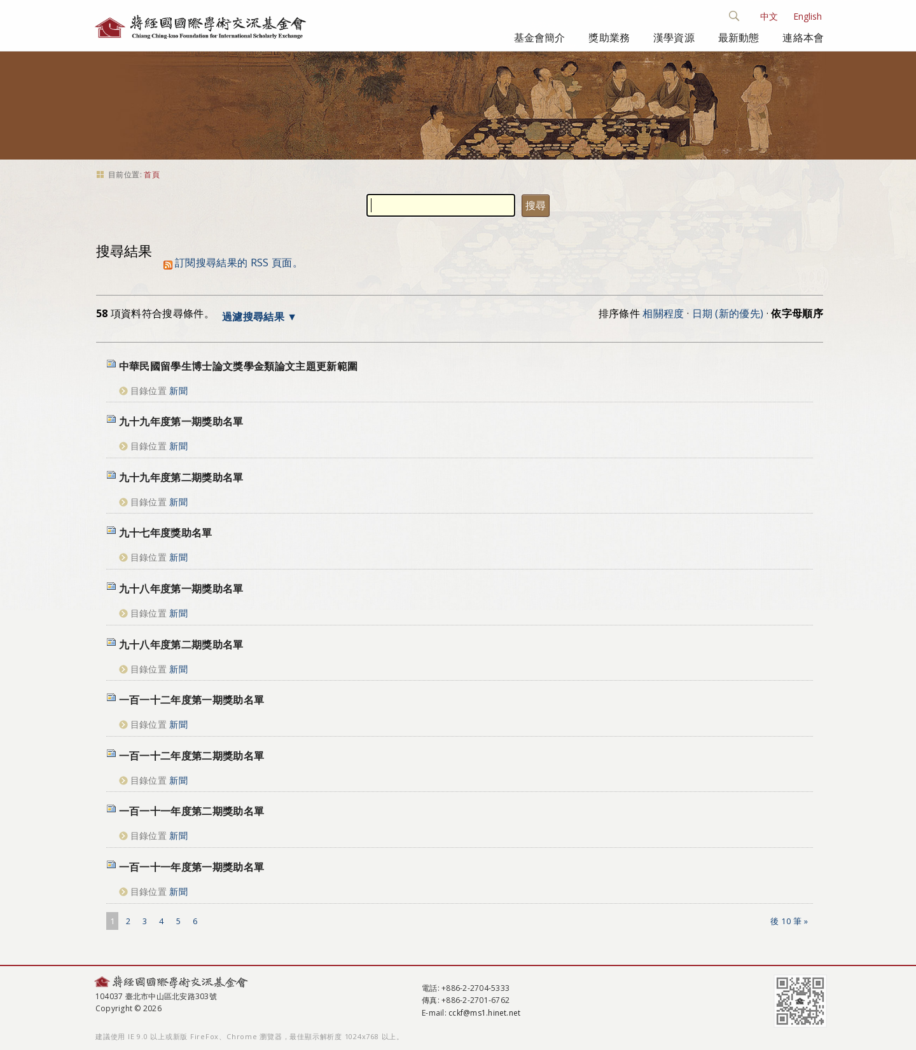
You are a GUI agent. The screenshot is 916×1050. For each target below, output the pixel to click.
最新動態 (739, 37)
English (807, 16)
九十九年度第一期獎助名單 (181, 421)
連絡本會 (803, 37)
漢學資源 (674, 37)
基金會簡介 (540, 37)
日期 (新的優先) (728, 313)
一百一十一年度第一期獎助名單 (191, 867)
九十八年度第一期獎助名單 (181, 589)
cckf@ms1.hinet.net (484, 1012)
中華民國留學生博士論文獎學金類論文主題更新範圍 (238, 366)
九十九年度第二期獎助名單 (181, 477)
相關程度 (663, 313)
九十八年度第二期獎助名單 (181, 644)
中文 (769, 16)
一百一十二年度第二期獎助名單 (191, 756)
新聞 (178, 391)
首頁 (152, 174)
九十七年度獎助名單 (165, 533)
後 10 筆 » (789, 921)
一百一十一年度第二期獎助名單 (191, 811)
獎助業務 (609, 37)
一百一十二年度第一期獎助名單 (191, 700)
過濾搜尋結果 (253, 317)
